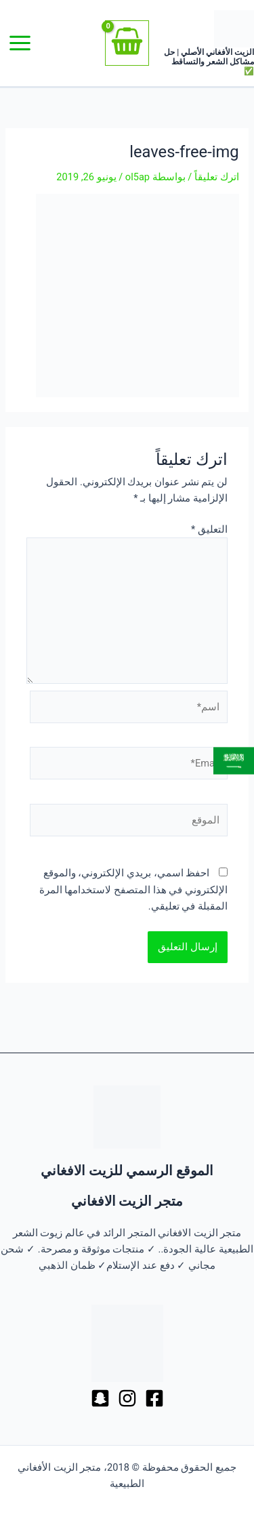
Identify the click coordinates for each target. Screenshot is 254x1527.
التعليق (209, 529)
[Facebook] (154, 1398)
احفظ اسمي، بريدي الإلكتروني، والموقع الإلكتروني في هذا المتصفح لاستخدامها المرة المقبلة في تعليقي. (133, 889)
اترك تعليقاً (216, 177)
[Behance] (100, 1398)
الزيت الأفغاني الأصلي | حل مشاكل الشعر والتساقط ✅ (209, 61)
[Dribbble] (127, 1398)
